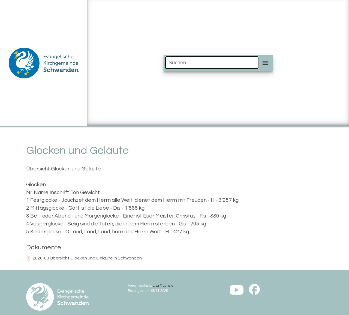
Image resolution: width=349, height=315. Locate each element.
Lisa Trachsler (164, 286)
